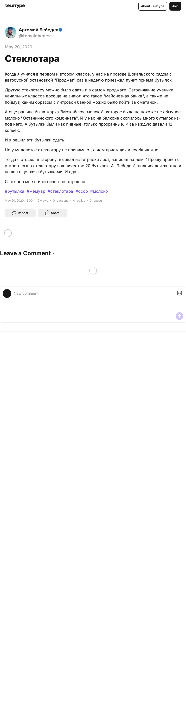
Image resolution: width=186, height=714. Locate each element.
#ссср (82, 191)
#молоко (99, 191)
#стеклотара (60, 191)
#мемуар (36, 191)
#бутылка (14, 191)
